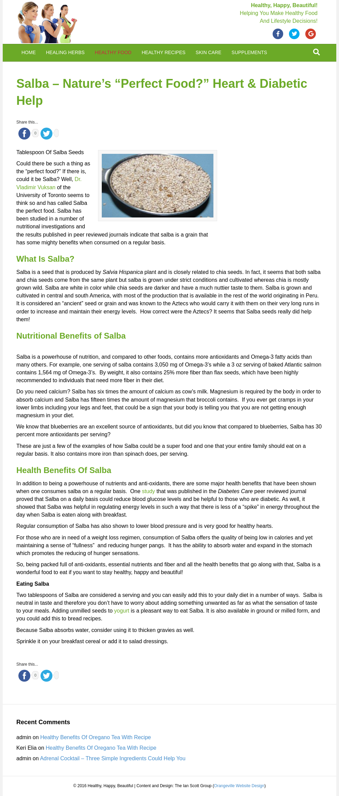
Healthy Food (113, 52)
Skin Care (208, 52)
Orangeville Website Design (239, 785)
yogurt (121, 611)
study (148, 491)
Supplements (249, 52)
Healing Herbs (65, 52)
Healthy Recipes (163, 52)
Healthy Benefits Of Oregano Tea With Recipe (95, 737)
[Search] (316, 52)
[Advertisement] (272, 194)
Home (28, 52)
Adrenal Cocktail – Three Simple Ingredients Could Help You (112, 758)
